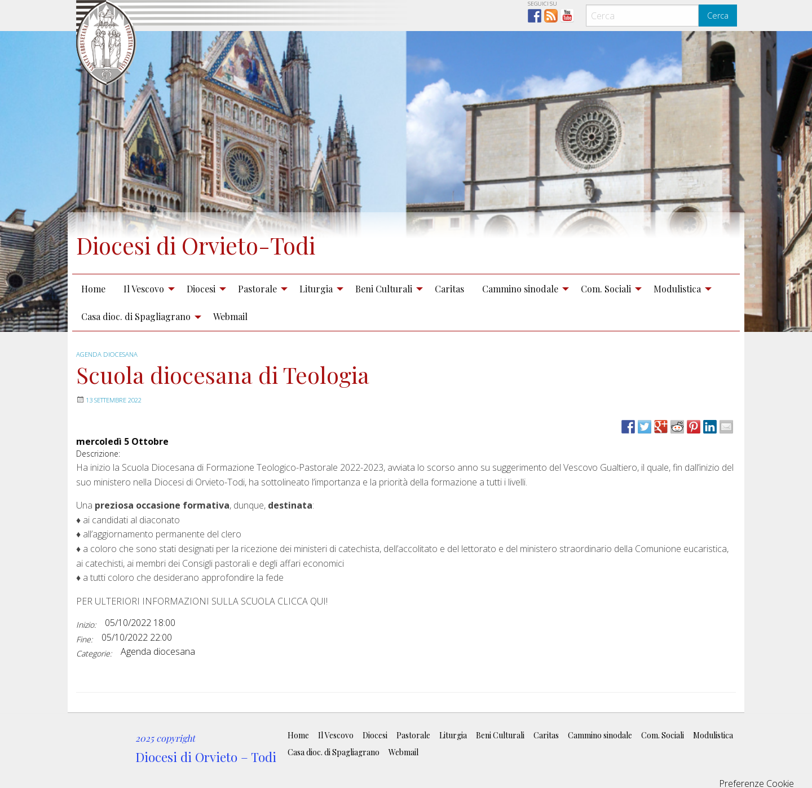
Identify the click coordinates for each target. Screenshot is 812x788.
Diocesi (201, 289)
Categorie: (94, 653)
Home (93, 289)
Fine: (84, 639)
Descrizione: (98, 453)
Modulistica (677, 289)
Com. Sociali (606, 289)
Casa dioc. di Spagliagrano (136, 316)
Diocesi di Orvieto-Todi (219, 243)
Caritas (449, 289)
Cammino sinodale (520, 289)
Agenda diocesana (109, 354)
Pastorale (257, 289)
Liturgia (316, 289)
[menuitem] (93, 288)
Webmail (230, 316)
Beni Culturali (383, 289)
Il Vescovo (143, 289)
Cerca (718, 15)
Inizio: (86, 624)
